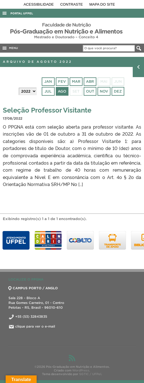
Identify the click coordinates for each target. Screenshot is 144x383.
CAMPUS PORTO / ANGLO (33, 288)
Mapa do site (102, 4)
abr (90, 81)
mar (76, 81)
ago (62, 91)
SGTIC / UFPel (90, 374)
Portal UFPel (21, 13)
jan (48, 81)
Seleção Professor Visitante (47, 109)
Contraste (72, 4)
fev (62, 81)
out (90, 91)
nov (104, 91)
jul (48, 91)
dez (118, 91)
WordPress (80, 370)
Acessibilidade (39, 4)
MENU (10, 48)
